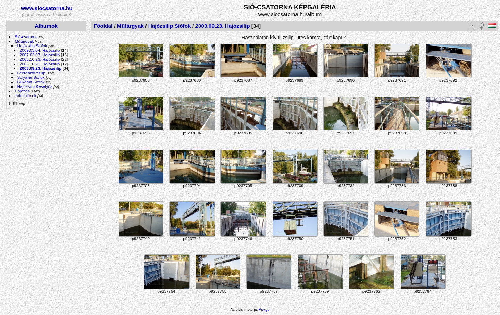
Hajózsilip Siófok (32, 45)
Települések (25, 95)
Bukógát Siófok (31, 82)
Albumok (46, 26)
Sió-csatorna (26, 36)
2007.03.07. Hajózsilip (40, 54)
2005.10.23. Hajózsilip (40, 59)
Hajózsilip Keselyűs (34, 86)
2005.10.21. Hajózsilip (40, 63)
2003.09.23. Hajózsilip (40, 68)
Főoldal (103, 26)
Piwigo (264, 309)
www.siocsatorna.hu (47, 8)
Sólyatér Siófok (31, 77)
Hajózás (22, 91)
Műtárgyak (24, 41)
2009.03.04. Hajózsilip (40, 50)
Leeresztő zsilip (31, 73)
